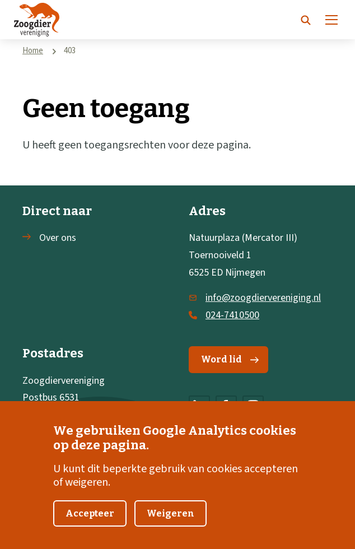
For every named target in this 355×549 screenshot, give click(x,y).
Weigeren (170, 527)
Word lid (230, 359)
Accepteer (90, 527)
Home (32, 51)
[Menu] (331, 19)
